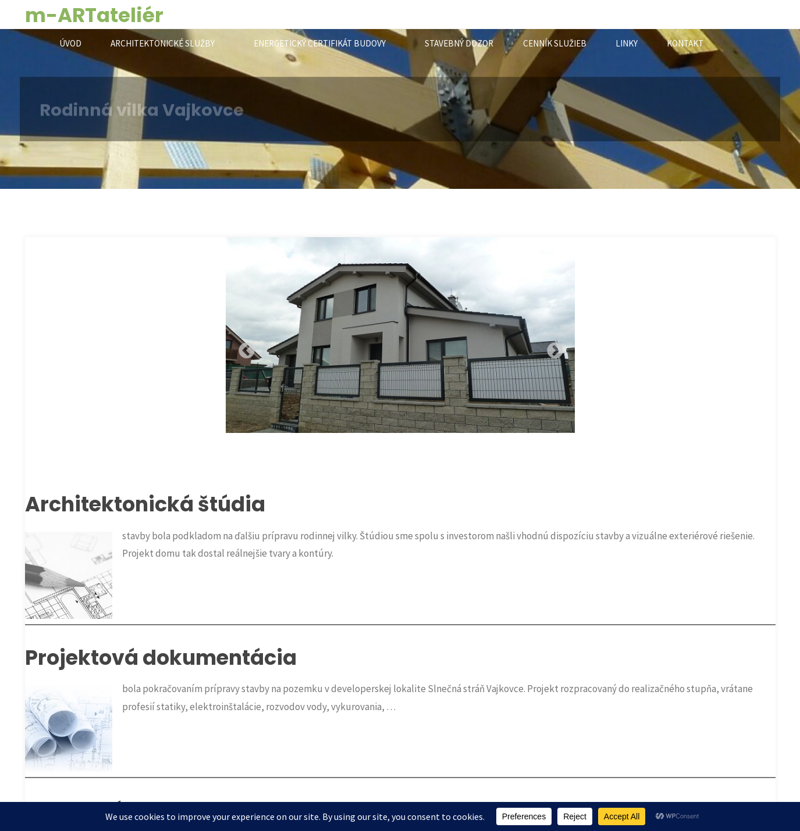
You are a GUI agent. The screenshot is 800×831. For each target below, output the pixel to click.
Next (551, 347)
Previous (243, 347)
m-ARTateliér (94, 15)
